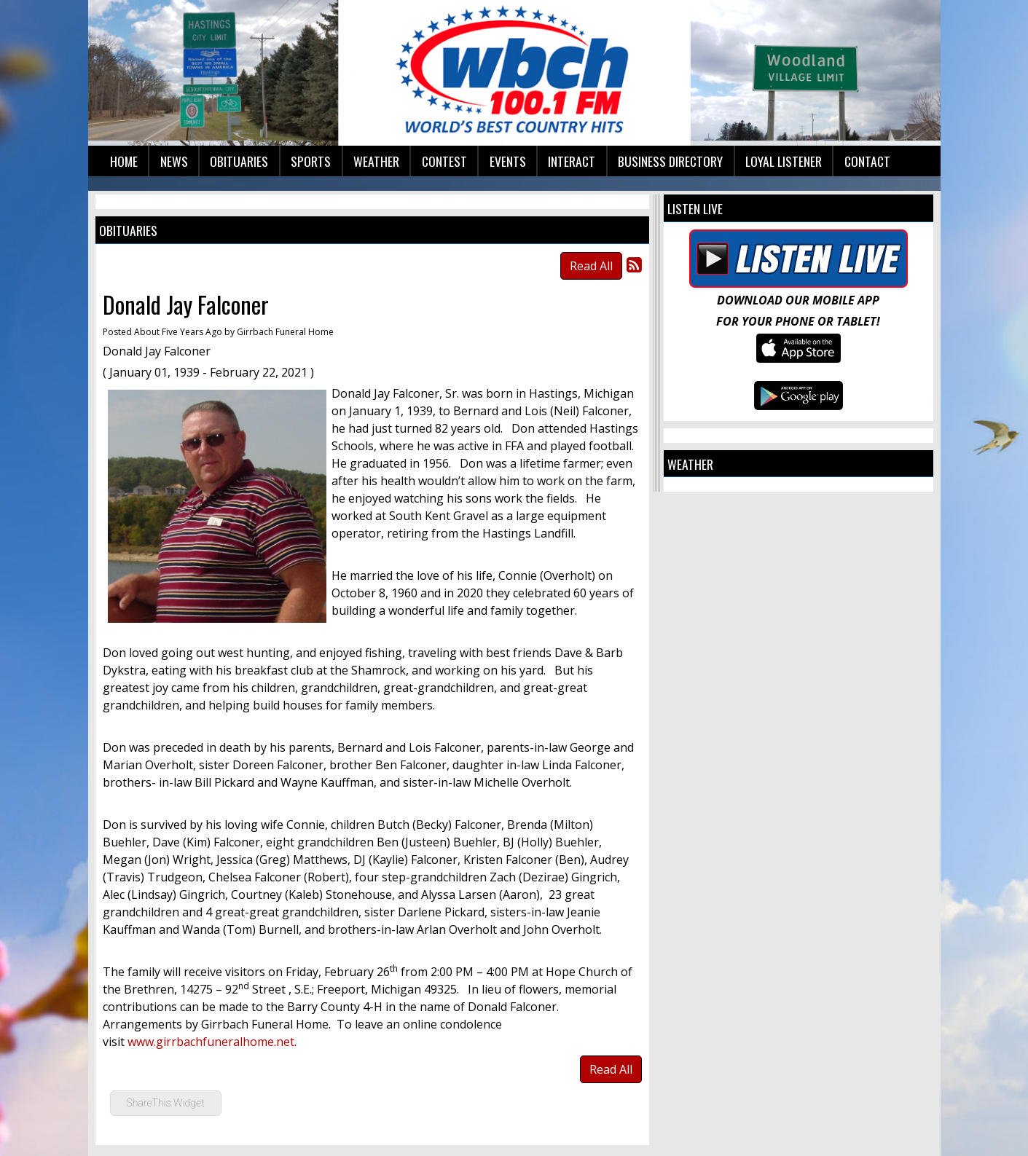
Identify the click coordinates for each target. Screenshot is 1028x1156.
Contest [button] (444, 161)
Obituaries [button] (239, 161)
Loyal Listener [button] (783, 161)
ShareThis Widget (166, 1103)
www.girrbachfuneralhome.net (210, 1042)
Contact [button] (867, 161)
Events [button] (508, 161)
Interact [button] (571, 161)
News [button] (174, 161)
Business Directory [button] (670, 161)
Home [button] (124, 161)
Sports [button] (311, 161)
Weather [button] (376, 161)
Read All (591, 266)
